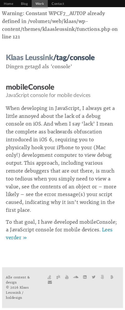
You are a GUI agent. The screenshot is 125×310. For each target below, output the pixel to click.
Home (8, 3)
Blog (24, 3)
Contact (58, 3)
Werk (40, 3)
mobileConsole (30, 87)
